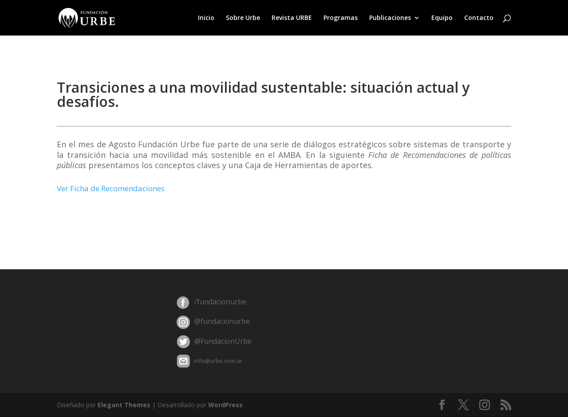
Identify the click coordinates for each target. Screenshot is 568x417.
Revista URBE (292, 18)
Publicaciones (390, 18)
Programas (340, 18)
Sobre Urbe (243, 18)
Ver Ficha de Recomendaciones (111, 188)
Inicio (206, 18)
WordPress (225, 405)
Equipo (442, 18)
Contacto (478, 18)
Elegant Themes (124, 405)
